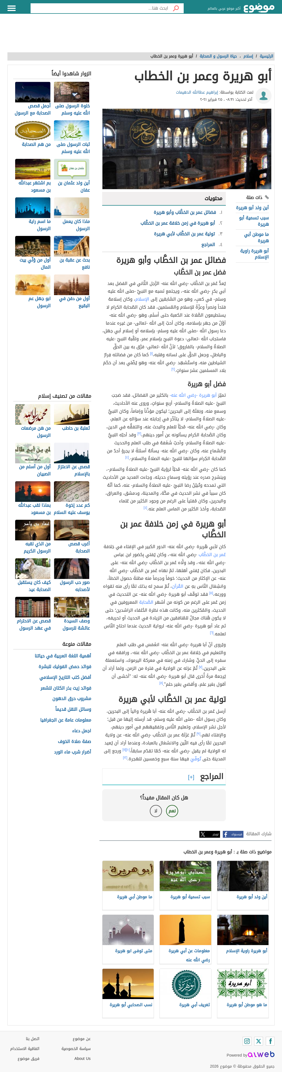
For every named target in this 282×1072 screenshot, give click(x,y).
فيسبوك (236, 834)
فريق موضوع (28, 1058)
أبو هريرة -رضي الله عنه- (193, 395)
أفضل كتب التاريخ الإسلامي (65, 678)
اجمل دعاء (81, 731)
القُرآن (177, 586)
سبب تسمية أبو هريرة (254, 221)
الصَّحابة (146, 602)
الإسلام (142, 299)
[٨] (161, 683)
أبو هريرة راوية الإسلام (254, 254)
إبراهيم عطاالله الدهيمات (197, 92)
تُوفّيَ (195, 759)
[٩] (198, 734)
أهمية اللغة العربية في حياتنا (63, 656)
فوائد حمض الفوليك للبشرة (65, 667)
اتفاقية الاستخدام (24, 1048)
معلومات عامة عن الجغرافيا (65, 720)
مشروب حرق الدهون (71, 699)
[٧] (200, 667)
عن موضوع (82, 1039)
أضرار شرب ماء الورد (72, 752)
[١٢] (125, 758)
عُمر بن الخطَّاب (212, 554)
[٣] (139, 434)
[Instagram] (247, 1041)
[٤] (127, 457)
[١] (151, 353)
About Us (82, 1058)
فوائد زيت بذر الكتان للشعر (65, 688)
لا (155, 811)
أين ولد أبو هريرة (252, 207)
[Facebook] (270, 1041)
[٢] (173, 369)
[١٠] (128, 750)
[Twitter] (258, 1041)
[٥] (211, 593)
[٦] (212, 633)
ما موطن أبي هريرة (256, 237)
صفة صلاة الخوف (74, 742)
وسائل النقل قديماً (73, 710)
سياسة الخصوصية (76, 1048)
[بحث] (176, 8)
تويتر (216, 834)
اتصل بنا (32, 1039)
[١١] (124, 750)
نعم (172, 811)
